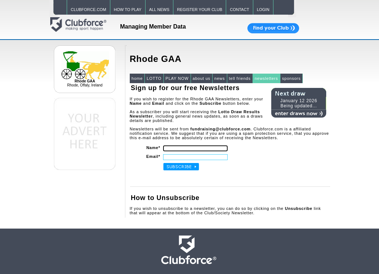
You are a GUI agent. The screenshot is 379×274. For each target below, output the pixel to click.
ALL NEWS (159, 9)
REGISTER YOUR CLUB (199, 9)
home (137, 78)
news (219, 78)
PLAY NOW (177, 78)
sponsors (291, 78)
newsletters (266, 78)
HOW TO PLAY (127, 9)
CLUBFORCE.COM (88, 9)
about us (201, 78)
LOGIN (263, 9)
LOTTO (154, 78)
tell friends (240, 78)
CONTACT (239, 9)
